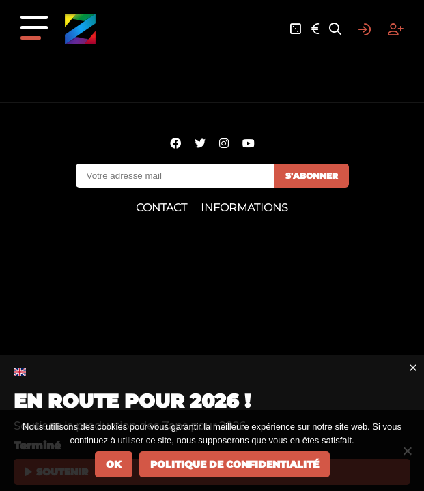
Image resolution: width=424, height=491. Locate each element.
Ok (114, 464)
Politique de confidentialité (234, 464)
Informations (244, 207)
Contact (161, 207)
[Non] (407, 451)
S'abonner (311, 175)
